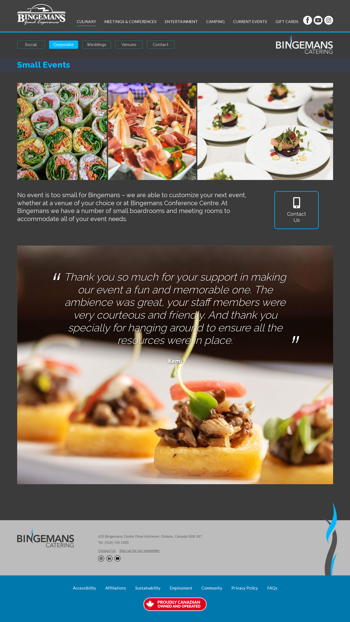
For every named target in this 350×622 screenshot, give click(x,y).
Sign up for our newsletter (139, 551)
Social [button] (31, 44)
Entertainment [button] (181, 21)
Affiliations (115, 587)
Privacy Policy (244, 587)
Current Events (250, 21)
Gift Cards (286, 21)
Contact (160, 44)
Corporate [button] (63, 44)
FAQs (272, 587)
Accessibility (84, 587)
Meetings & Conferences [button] (130, 21)
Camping (215, 21)
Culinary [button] (86, 21)
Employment (181, 587)
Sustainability (147, 587)
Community (211, 587)
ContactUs (296, 210)
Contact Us (107, 551)
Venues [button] (128, 44)
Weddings (96, 44)
